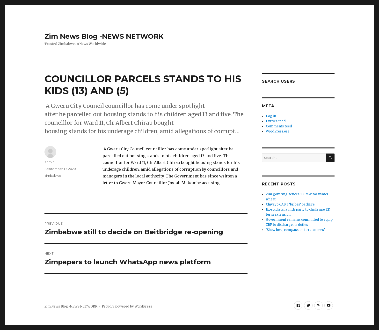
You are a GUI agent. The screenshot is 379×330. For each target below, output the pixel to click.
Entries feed (276, 121)
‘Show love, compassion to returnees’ (295, 230)
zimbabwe (52, 175)
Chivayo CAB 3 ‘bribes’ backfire (290, 204)
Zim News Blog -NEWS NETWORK (103, 36)
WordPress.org (278, 131)
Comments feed (279, 126)
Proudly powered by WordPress (127, 306)
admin (49, 162)
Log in (271, 116)
